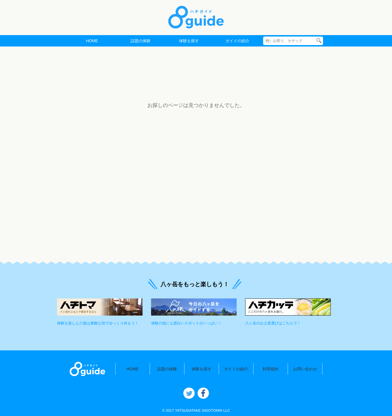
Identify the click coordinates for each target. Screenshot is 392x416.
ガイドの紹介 (237, 41)
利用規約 (271, 369)
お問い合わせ (305, 369)
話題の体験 (141, 41)
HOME (92, 41)
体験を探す (189, 41)
